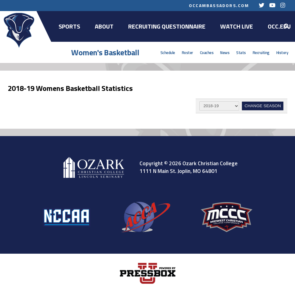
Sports (69, 26)
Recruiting (261, 52)
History (282, 52)
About (104, 26)
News (224, 52)
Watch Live (236, 26)
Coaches (207, 52)
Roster (187, 52)
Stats (241, 52)
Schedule (167, 52)
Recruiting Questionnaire (166, 26)
